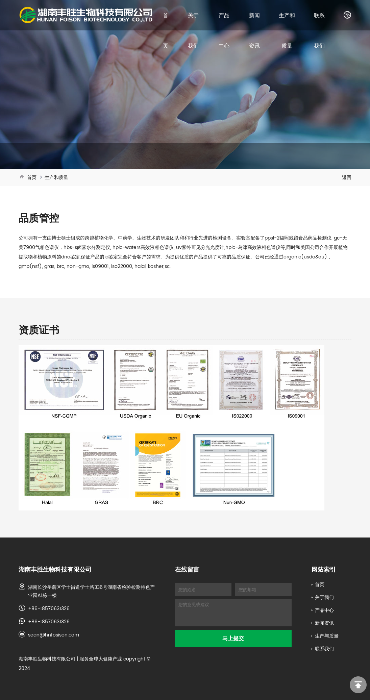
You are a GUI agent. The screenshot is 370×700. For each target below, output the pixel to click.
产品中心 (324, 610)
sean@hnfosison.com (53, 634)
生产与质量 (327, 635)
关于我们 (324, 597)
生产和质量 (56, 177)
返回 (346, 177)
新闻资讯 (324, 623)
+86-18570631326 (49, 608)
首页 (31, 177)
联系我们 (324, 648)
